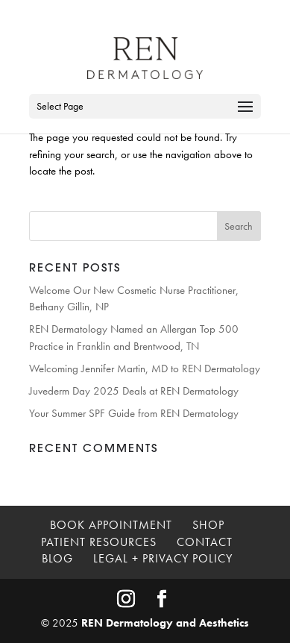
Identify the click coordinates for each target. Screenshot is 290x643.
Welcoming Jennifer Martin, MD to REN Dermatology (144, 368)
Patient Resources (99, 542)
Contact (205, 542)
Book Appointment (111, 525)
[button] (245, 116)
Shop (208, 525)
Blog (57, 558)
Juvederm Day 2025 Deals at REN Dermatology (134, 390)
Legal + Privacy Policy (163, 558)
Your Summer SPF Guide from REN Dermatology (134, 413)
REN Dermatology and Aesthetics (165, 622)
